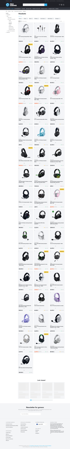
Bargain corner (52, 8)
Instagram (37, 433)
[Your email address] (30, 414)
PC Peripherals (18, 8)
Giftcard (7, 440)
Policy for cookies (42, 445)
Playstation (8, 14)
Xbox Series (9, 17)
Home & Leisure (44, 8)
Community (53, 1)
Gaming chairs (23, 428)
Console (23, 8)
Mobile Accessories (36, 8)
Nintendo (8, 32)
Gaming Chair (29, 8)
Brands (57, 8)
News (13, 8)
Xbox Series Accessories (18, 11)
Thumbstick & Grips (12, 29)
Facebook (37, 430)
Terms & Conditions (9, 427)
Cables (10, 20)
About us (7, 434)
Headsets (24, 11)
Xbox (12, 11)
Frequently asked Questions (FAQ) (12, 425)
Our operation (31, 445)
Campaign (8, 8)
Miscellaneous (11, 26)
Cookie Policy (8, 432)
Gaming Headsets (24, 430)
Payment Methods (9, 435)
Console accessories (24, 427)
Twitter (36, 431)
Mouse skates (23, 425)
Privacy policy (8, 437)
